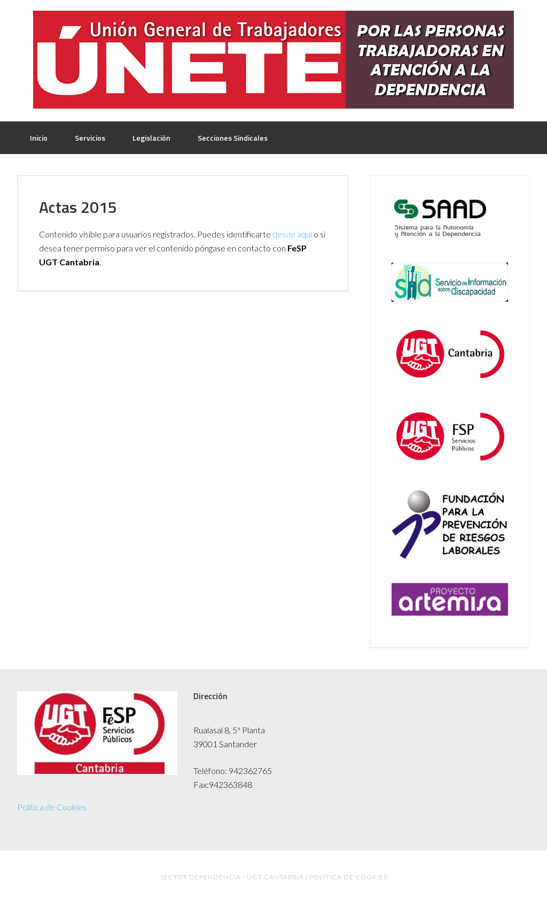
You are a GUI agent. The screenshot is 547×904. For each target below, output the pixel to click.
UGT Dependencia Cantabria (273, 60)
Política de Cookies (52, 807)
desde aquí (292, 234)
